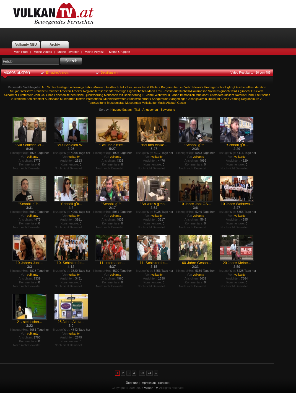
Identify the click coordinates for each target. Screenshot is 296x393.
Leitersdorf (215, 95)
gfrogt (231, 87)
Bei (129, 87)
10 (143, 95)
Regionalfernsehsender (99, 91)
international (94, 98)
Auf (44, 87)
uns (135, 87)
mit (121, 95)
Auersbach (52, 98)
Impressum (148, 382)
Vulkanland (18, 98)
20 (261, 98)
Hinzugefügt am (121, 109)
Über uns (132, 382)
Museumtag (133, 102)
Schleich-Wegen (58, 87)
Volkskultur (149, 102)
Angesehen (150, 109)
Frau (159, 91)
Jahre (150, 95)
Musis (162, 102)
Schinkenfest (35, 98)
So (210, 91)
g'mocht (245, 91)
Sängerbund (160, 98)
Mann (151, 91)
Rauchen (40, 91)
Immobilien (187, 95)
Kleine (225, 98)
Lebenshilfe (62, 95)
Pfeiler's (197, 87)
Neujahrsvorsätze (22, 91)
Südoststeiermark (139, 98)
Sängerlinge (177, 98)
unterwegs (77, 87)
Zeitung (235, 98)
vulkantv (32, 156)
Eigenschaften (137, 91)
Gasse (181, 102)
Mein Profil (21, 51)
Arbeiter (77, 91)
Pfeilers (155, 87)
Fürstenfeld (25, 95)
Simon (175, 95)
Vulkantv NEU (26, 44)
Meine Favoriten (68, 51)
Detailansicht (109, 72)
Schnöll (222, 87)
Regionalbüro (250, 98)
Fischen (241, 87)
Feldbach (112, 87)
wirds (216, 91)
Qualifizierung (94, 95)
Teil (122, 87)
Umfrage (209, 87)
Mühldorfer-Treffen (72, 98)
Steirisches (262, 95)
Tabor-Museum (95, 87)
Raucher (53, 91)
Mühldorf (201, 95)
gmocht (225, 91)
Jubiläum (214, 98)
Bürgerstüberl (170, 87)
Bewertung (168, 109)
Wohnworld (162, 95)
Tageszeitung (97, 102)
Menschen (111, 95)
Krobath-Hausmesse (193, 91)
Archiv (55, 44)
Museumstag (115, 102)
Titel (137, 109)
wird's (235, 91)
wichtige (120, 91)
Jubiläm (229, 95)
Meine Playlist (94, 51)
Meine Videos (42, 51)
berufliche (77, 95)
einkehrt (143, 87)
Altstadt (171, 102)
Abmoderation (256, 87)
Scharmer (10, 95)
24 (149, 373)
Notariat (240, 95)
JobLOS (39, 95)
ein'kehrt (185, 87)
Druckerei (257, 91)
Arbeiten (65, 91)
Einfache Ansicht (57, 72)
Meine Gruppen (119, 51)
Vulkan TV (53, 14)
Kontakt (163, 382)
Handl (250, 95)
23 (142, 373)
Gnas (49, 95)
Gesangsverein (196, 98)
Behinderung (132, 95)
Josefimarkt (170, 91)
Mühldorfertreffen (115, 98)
